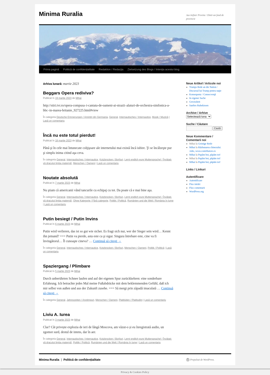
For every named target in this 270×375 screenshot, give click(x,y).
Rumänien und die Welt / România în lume (150, 200)
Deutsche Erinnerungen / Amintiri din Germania (82, 117)
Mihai (79, 98)
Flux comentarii (197, 187)
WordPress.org (196, 191)
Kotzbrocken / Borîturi (111, 159)
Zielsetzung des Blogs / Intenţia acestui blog (153, 69)
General (113, 117)
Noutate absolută (60, 177)
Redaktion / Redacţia (111, 69)
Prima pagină (51, 69)
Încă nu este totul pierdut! (69, 135)
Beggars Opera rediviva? (68, 93)
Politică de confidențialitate (79, 69)
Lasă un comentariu (54, 120)
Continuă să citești (107, 241)
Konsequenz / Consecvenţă (202, 94)
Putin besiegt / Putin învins (70, 218)
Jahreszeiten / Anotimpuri (80, 300)
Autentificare (195, 180)
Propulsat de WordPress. (202, 359)
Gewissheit (194, 101)
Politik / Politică (118, 200)
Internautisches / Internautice (135, 117)
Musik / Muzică (160, 117)
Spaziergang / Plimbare (66, 266)
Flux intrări (194, 184)
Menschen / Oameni (84, 163)
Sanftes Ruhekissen (198, 105)
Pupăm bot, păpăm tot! (209, 154)
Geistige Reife (205, 143)
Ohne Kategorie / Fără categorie (90, 200)
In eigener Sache (197, 98)
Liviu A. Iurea (56, 314)
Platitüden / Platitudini (130, 300)
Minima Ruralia (61, 13)
